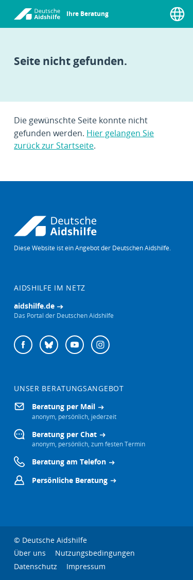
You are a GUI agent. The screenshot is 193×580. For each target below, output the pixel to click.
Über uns (30, 553)
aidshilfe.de (34, 306)
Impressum (86, 566)
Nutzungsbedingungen (95, 553)
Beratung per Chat (64, 434)
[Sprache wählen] (177, 14)
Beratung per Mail (63, 406)
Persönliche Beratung (70, 480)
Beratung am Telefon (69, 461)
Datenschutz (35, 566)
